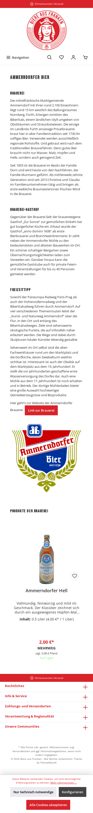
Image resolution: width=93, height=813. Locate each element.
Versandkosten (21, 751)
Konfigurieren (72, 792)
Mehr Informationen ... (63, 782)
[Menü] (17, 57)
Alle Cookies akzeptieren (48, 805)
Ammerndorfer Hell (46, 590)
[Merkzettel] (61, 57)
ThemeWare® (48, 762)
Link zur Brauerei (41, 410)
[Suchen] (50, 57)
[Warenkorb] (85, 57)
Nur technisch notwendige (33, 792)
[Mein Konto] (73, 57)
